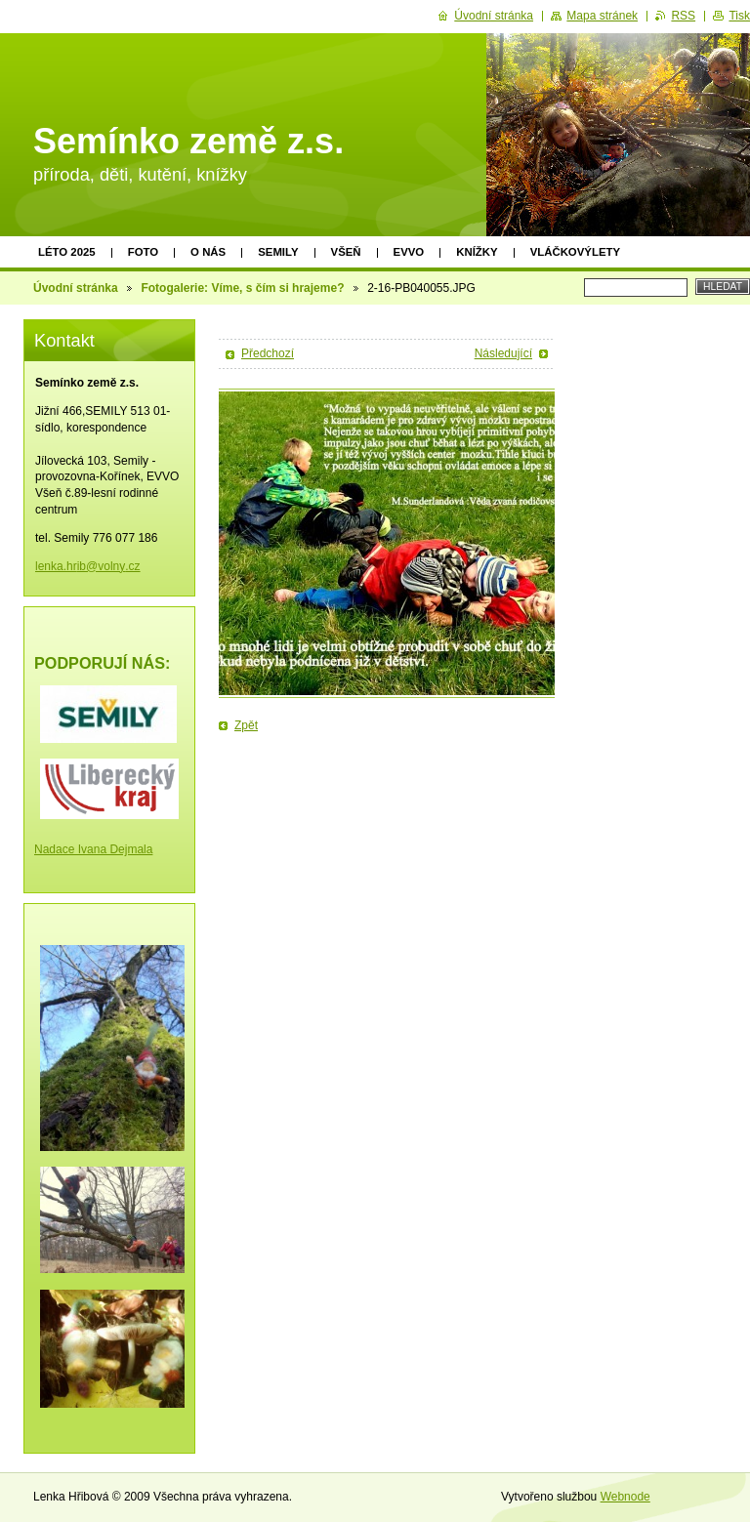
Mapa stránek (602, 15)
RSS (683, 15)
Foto (143, 252)
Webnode (625, 1496)
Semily (278, 252)
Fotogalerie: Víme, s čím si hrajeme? (242, 288)
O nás (208, 252)
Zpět (246, 725)
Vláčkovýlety (575, 252)
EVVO (409, 252)
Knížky (476, 252)
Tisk (739, 15)
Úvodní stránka (75, 288)
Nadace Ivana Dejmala (93, 849)
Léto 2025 (67, 252)
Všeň (346, 252)
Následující (503, 353)
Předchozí (267, 353)
